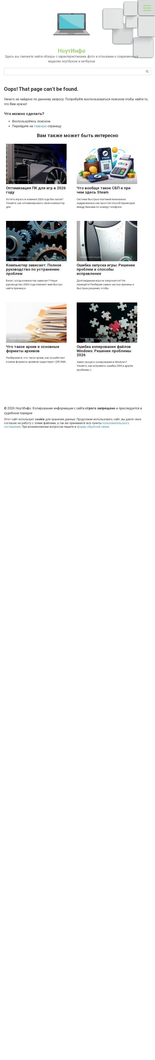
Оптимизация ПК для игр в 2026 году (36, 190)
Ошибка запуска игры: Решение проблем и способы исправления (106, 269)
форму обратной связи (93, 427)
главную (40, 126)
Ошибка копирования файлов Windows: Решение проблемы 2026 (104, 350)
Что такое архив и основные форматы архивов (32, 348)
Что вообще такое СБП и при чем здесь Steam (104, 190)
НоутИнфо (71, 51)
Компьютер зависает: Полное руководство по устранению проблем (33, 269)
